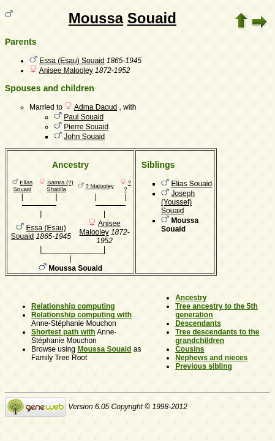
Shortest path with (63, 332)
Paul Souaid (84, 117)
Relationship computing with (81, 315)
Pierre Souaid (86, 127)
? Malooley (100, 186)
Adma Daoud (95, 107)
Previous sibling (203, 366)
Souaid (151, 18)
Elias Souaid (22, 185)
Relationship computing (73, 306)
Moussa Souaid (104, 349)
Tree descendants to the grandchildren (217, 336)
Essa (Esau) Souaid (71, 60)
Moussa (96, 18)
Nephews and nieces (211, 357)
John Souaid (84, 136)
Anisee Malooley (66, 70)
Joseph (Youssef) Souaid (178, 202)
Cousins (189, 349)
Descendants (198, 323)
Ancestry (190, 297)
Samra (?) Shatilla (60, 185)
